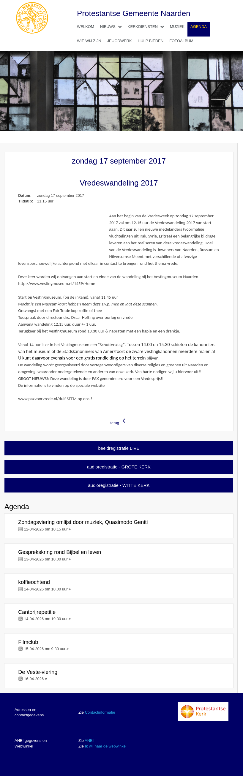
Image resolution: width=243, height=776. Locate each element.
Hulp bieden (150, 41)
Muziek (177, 26)
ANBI (89, 740)
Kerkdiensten (147, 26)
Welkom (85, 26)
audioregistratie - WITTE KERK (119, 485)
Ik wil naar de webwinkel (106, 746)
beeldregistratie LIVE (118, 448)
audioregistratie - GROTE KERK (119, 466)
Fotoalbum (181, 41)
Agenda (198, 26)
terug (118, 421)
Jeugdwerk (119, 41)
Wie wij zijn (89, 41)
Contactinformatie (100, 712)
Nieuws (112, 26)
